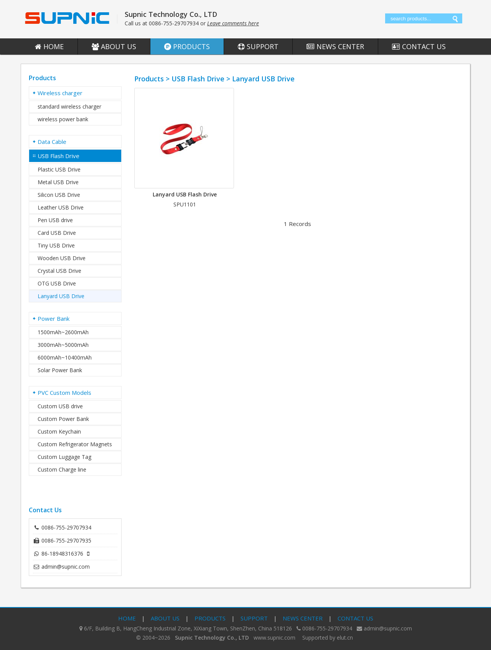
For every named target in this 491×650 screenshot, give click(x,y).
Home (49, 46)
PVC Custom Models (64, 392)
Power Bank (53, 318)
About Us (114, 46)
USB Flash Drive (58, 156)
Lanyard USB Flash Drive (185, 194)
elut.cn (345, 637)
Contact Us (419, 46)
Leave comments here (233, 23)
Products (187, 46)
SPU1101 (184, 204)
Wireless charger (60, 93)
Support (258, 46)
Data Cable (52, 141)
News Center (335, 46)
